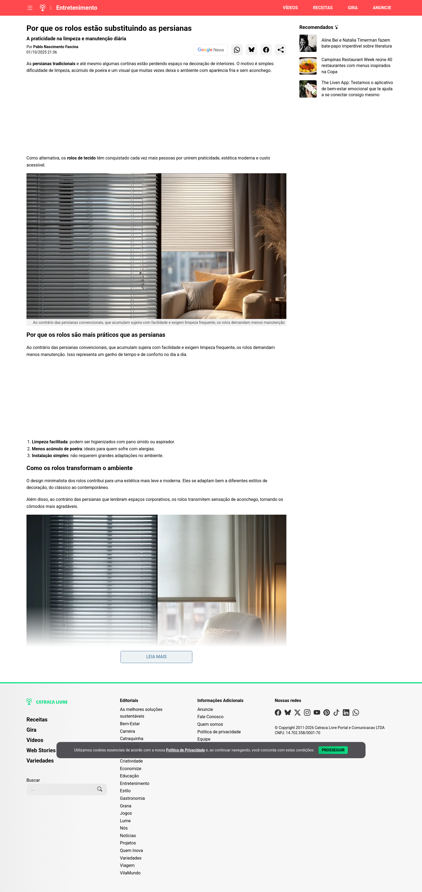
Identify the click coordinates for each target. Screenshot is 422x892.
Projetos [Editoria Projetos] (128, 843)
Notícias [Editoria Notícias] (128, 835)
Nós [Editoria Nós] (124, 828)
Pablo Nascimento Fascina (55, 47)
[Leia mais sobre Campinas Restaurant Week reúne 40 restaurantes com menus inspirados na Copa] (347, 66)
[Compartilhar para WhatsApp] (237, 49)
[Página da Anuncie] (378, 7)
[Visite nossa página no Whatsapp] (356, 713)
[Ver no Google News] (210, 49)
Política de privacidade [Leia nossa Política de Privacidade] (219, 731)
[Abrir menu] (30, 7)
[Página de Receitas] (320, 7)
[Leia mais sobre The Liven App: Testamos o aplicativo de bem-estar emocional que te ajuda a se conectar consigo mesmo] (347, 89)
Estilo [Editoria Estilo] (125, 790)
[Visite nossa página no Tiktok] (336, 713)
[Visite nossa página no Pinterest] (326, 713)
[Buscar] (100, 789)
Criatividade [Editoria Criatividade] (131, 761)
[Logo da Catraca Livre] (42, 8)
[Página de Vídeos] (287, 7)
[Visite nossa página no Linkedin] (346, 713)
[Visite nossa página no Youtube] (317, 713)
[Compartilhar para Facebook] (266, 49)
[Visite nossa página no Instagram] (307, 713)
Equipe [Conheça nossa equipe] (203, 739)
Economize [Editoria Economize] (130, 768)
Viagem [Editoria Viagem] (127, 865)
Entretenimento (76, 7)
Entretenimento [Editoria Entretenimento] (134, 783)
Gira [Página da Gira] (31, 730)
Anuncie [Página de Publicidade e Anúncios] (205, 709)
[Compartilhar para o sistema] (280, 49)
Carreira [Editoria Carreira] (127, 731)
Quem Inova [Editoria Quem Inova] (131, 850)
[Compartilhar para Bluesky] (251, 49)
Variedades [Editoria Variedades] (131, 858)
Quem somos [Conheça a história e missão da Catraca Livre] (210, 724)
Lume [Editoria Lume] (125, 820)
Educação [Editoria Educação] (129, 775)
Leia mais (156, 656)
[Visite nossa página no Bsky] (287, 713)
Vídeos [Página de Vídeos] (34, 740)
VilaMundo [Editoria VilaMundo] (130, 873)
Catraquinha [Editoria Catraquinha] (131, 738)
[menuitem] (66, 722)
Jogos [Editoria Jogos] (126, 813)
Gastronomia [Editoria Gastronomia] (132, 798)
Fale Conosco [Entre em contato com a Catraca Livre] (210, 716)
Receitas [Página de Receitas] (37, 719)
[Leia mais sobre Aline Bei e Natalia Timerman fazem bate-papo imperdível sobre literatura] (347, 43)
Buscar (33, 780)
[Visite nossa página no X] (297, 713)
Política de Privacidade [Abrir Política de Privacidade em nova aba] (185, 750)
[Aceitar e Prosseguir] (333, 750)
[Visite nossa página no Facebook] (278, 713)
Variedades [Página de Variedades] (40, 760)
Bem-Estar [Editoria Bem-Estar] (130, 723)
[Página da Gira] (349, 7)
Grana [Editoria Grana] (125, 805)
